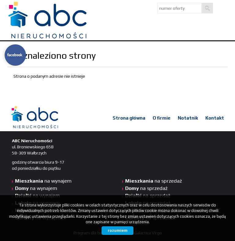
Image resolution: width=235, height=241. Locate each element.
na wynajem (43, 181)
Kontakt (214, 117)
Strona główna (129, 117)
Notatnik (188, 117)
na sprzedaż (153, 181)
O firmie (161, 117)
